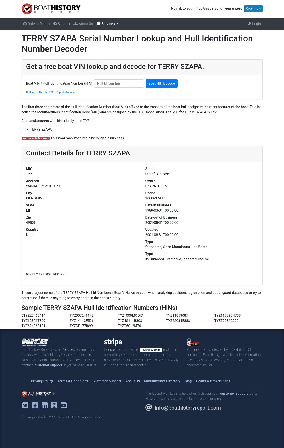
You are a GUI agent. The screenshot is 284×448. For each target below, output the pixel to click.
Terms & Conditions (72, 381)
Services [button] (105, 24)
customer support (48, 365)
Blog (188, 381)
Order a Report (36, 24)
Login (254, 24)
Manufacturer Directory (162, 381)
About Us (83, 24)
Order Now (253, 8)
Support (61, 24)
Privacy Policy (42, 381)
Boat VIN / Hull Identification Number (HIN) (59, 83)
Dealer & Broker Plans (213, 381)
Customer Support (106, 381)
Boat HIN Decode (161, 83)
